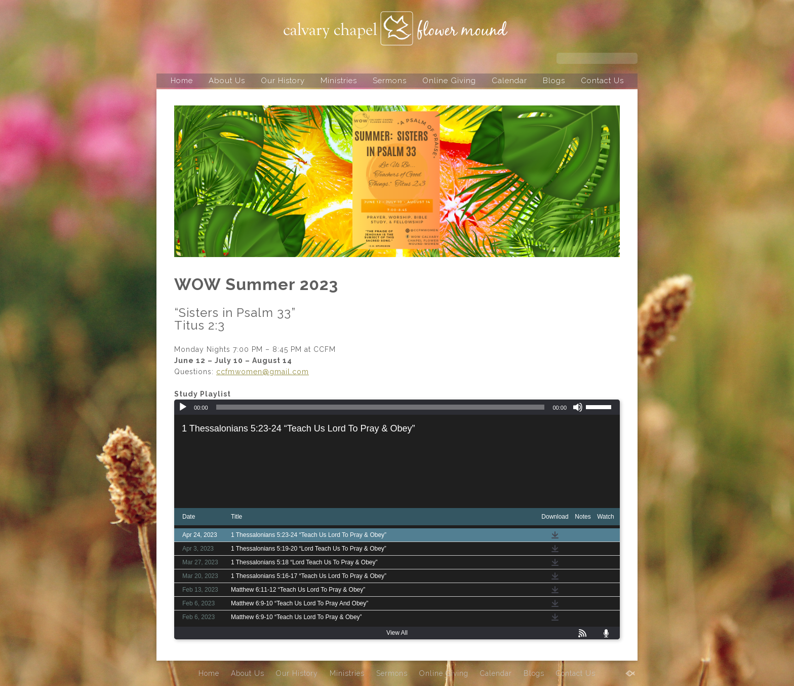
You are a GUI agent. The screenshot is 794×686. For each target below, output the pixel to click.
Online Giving (449, 80)
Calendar (509, 80)
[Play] (183, 407)
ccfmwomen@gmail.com (262, 372)
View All (397, 632)
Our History (283, 80)
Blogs (554, 80)
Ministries (339, 80)
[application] (397, 407)
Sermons (390, 80)
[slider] (380, 407)
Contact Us (602, 80)
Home (182, 80)
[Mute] (578, 407)
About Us (227, 80)
